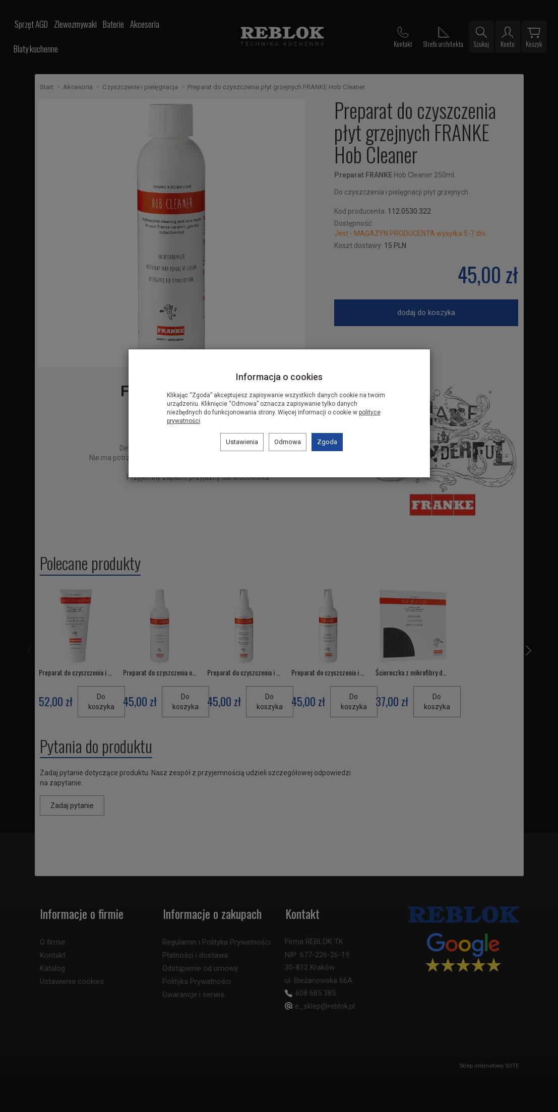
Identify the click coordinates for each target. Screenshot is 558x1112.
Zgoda (327, 442)
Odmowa (287, 442)
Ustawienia (242, 442)
